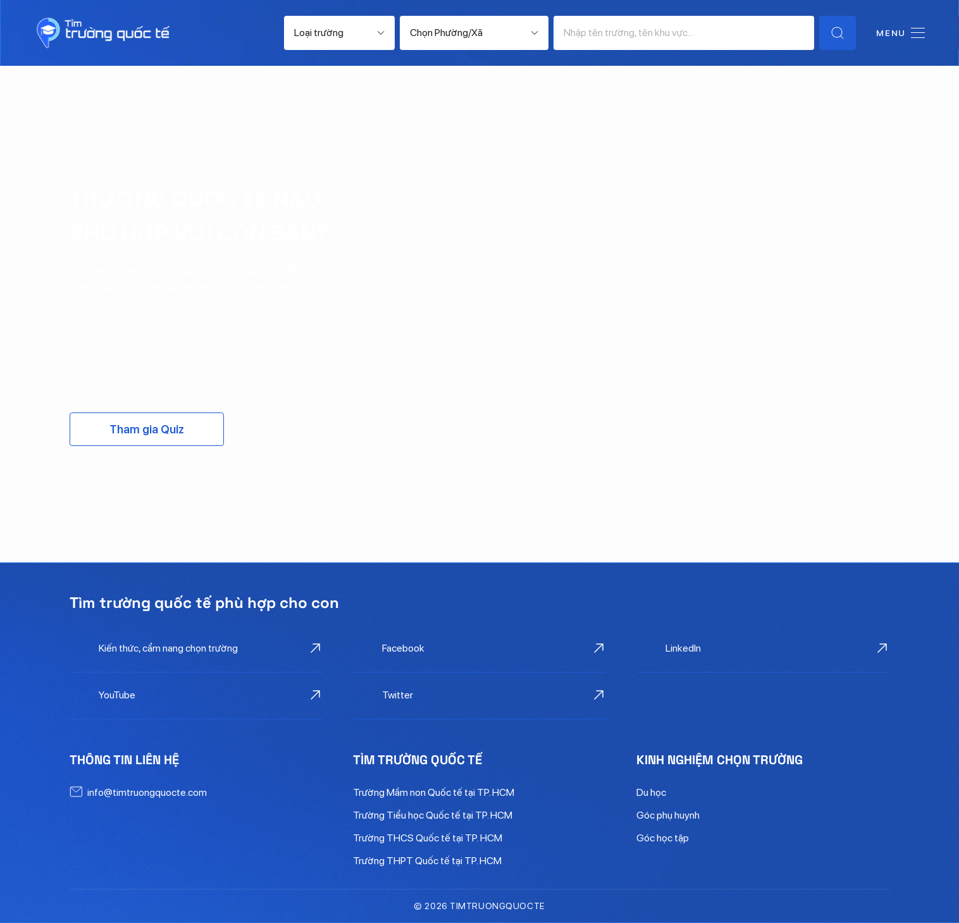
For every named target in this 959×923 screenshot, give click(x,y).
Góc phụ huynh (668, 815)
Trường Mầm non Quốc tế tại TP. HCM (433, 792)
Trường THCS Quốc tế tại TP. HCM (427, 838)
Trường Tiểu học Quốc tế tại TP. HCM (432, 815)
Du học (651, 792)
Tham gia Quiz (146, 429)
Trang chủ (89, 89)
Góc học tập (662, 838)
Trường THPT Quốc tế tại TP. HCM (427, 861)
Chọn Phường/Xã (446, 33)
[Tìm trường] (837, 33)
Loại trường (318, 33)
